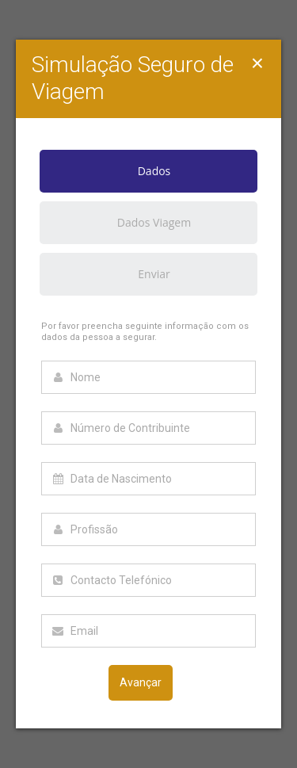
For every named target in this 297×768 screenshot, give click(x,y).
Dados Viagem (154, 222)
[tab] (148, 175)
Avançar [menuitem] (141, 682)
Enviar (153, 273)
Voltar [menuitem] (71, 682)
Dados (105, 171)
